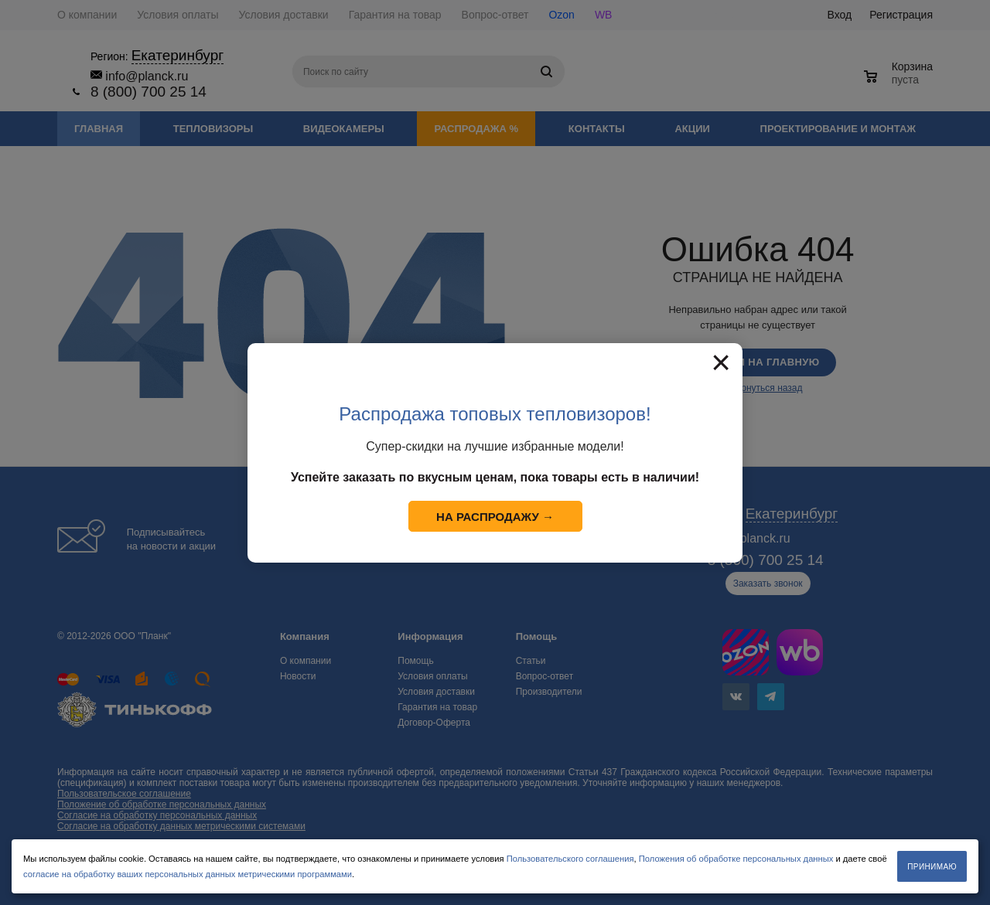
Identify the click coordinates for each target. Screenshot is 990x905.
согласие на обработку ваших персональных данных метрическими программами (187, 874)
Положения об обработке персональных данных (736, 858)
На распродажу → (495, 516)
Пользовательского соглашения (570, 858)
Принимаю (932, 866)
